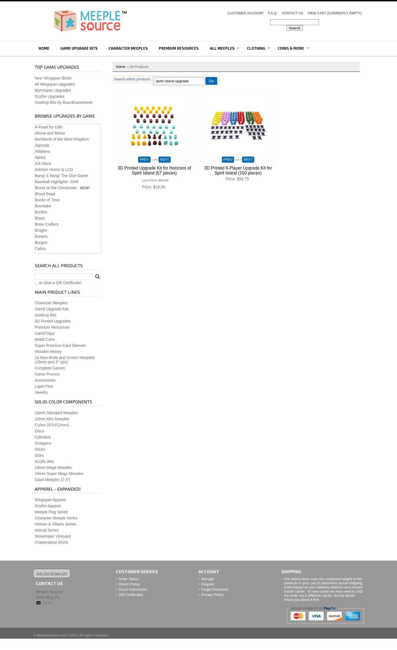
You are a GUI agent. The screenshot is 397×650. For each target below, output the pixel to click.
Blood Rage (45, 194)
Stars (39, 455)
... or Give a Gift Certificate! (58, 283)
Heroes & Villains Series (55, 524)
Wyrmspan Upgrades (53, 90)
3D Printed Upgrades (53, 321)
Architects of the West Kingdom (62, 139)
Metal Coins (45, 339)
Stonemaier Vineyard (53, 536)
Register (207, 584)
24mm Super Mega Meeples (59, 473)
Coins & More (291, 48)
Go (211, 81)
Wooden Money (48, 351)
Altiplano (42, 151)
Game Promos (47, 374)
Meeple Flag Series (51, 512)
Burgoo (41, 242)
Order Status (129, 579)
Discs (39, 431)
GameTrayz (45, 333)
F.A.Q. (272, 13)
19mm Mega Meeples (53, 467)
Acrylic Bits (44, 461)
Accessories (45, 380)
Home (44, 48)
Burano (41, 236)
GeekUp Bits (46, 315)
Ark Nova (43, 163)
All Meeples (222, 48)
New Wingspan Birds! (53, 78)
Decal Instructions (133, 589)
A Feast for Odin (49, 127)
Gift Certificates (131, 595)
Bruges (41, 230)
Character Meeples (128, 48)
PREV (144, 160)
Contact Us (292, 13)
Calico (40, 248)
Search (97, 277)
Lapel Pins (44, 386)
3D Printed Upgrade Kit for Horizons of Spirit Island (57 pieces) (154, 170)
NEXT (164, 160)
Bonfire (41, 212)
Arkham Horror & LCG (54, 169)
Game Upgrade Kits (79, 48)
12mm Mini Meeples (52, 419)
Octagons (43, 443)
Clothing (256, 48)
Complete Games (50, 368)
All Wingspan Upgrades (55, 84)
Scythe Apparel (48, 506)
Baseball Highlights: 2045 (57, 181)
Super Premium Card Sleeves (60, 345)
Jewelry (41, 392)
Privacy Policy (212, 595)
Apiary (40, 157)
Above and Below (50, 133)
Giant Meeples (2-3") (52, 479)
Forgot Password (214, 589)
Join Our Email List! (51, 573)
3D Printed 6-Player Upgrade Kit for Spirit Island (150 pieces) (238, 170)
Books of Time (47, 200)
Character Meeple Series (56, 518)
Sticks (40, 449)
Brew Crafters (47, 224)
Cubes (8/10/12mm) (52, 425)
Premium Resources (179, 48)
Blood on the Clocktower (56, 188)
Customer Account (245, 13)
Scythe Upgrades (49, 96)
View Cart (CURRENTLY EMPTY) (335, 13)
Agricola (42, 145)
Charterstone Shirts (51, 542)
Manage (207, 579)
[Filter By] (179, 81)
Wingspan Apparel (50, 500)
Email (47, 603)
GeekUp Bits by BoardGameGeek (64, 102)
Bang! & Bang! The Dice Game (61, 175)
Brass (40, 218)
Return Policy (129, 584)
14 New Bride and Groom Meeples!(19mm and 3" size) (65, 359)
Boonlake (43, 206)
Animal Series (46, 530)
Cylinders (43, 437)
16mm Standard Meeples (56, 413)
